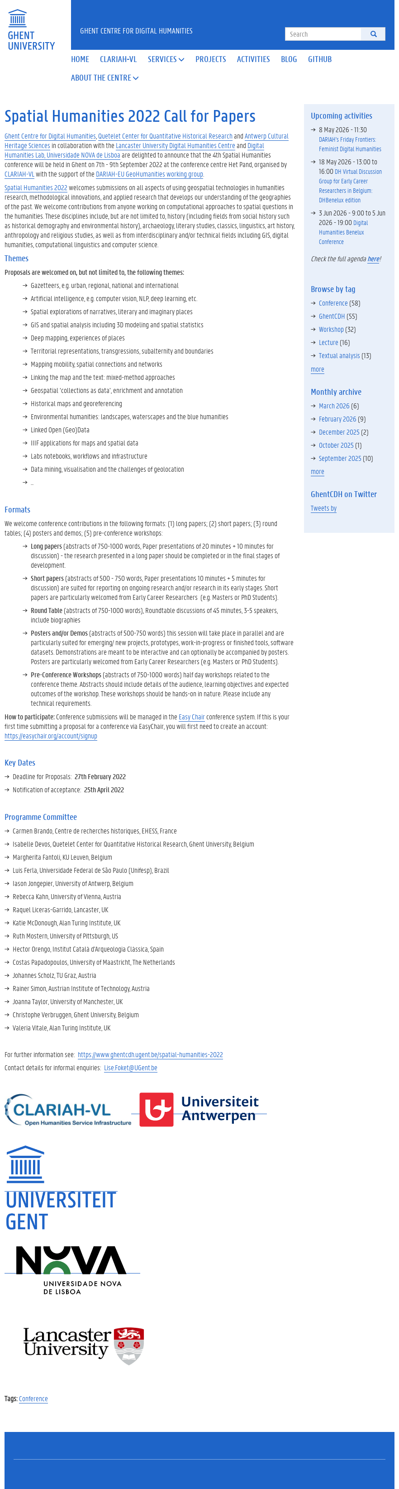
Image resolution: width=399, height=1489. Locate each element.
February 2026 (337, 418)
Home (80, 58)
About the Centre (105, 77)
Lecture (328, 342)
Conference (33, 1398)
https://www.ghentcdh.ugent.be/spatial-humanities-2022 (150, 1054)
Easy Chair (192, 716)
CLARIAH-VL (19, 173)
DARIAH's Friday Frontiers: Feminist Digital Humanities (350, 143)
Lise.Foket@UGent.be (130, 1067)
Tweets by (324, 507)
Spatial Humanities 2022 (36, 187)
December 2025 (339, 431)
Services (166, 58)
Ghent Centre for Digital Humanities (136, 30)
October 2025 (336, 445)
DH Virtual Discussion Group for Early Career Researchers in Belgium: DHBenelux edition (350, 185)
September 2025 (340, 458)
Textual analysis (339, 355)
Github (320, 58)
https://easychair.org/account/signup (51, 735)
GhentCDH (332, 316)
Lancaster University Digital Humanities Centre (175, 145)
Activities (253, 58)
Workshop (331, 329)
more (317, 368)
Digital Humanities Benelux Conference (343, 232)
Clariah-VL (118, 58)
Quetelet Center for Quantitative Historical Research (165, 135)
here (373, 258)
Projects (210, 58)
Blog (289, 58)
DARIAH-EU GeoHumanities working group (149, 173)
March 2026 (334, 405)
